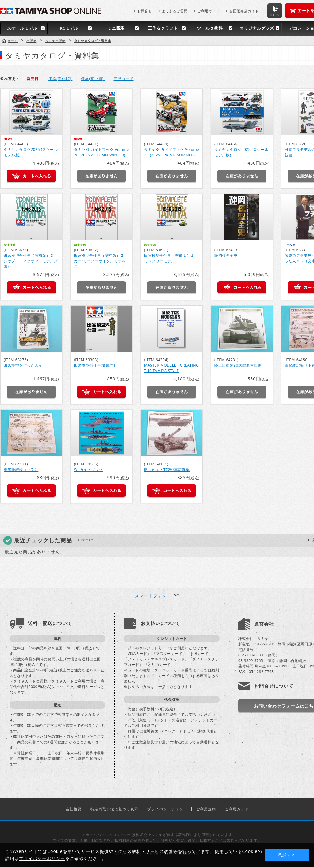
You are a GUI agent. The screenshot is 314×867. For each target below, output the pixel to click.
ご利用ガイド (208, 11)
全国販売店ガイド (244, 11)
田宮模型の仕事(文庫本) (94, 365)
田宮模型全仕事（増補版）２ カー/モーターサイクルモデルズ (101, 261)
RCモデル (68, 28)
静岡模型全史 (226, 255)
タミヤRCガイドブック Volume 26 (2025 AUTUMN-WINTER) (101, 152)
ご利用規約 (206, 809)
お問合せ (144, 11)
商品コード (124, 78)
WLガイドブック (88, 469)
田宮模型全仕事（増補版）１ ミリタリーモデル (171, 258)
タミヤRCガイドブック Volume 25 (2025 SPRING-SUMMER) (171, 152)
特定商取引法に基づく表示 (114, 809)
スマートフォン (151, 596)
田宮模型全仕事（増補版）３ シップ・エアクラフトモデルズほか (31, 261)
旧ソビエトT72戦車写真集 (167, 469)
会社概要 (74, 809)
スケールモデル (22, 28)
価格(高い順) (93, 78)
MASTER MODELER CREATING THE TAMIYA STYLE (171, 368)
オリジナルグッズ (256, 28)
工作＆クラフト (163, 28)
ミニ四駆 (115, 28)
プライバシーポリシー (167, 809)
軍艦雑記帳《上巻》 (21, 469)
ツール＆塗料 (210, 28)
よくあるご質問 (175, 11)
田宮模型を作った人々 (23, 365)
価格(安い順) (60, 78)
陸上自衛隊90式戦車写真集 (238, 365)
